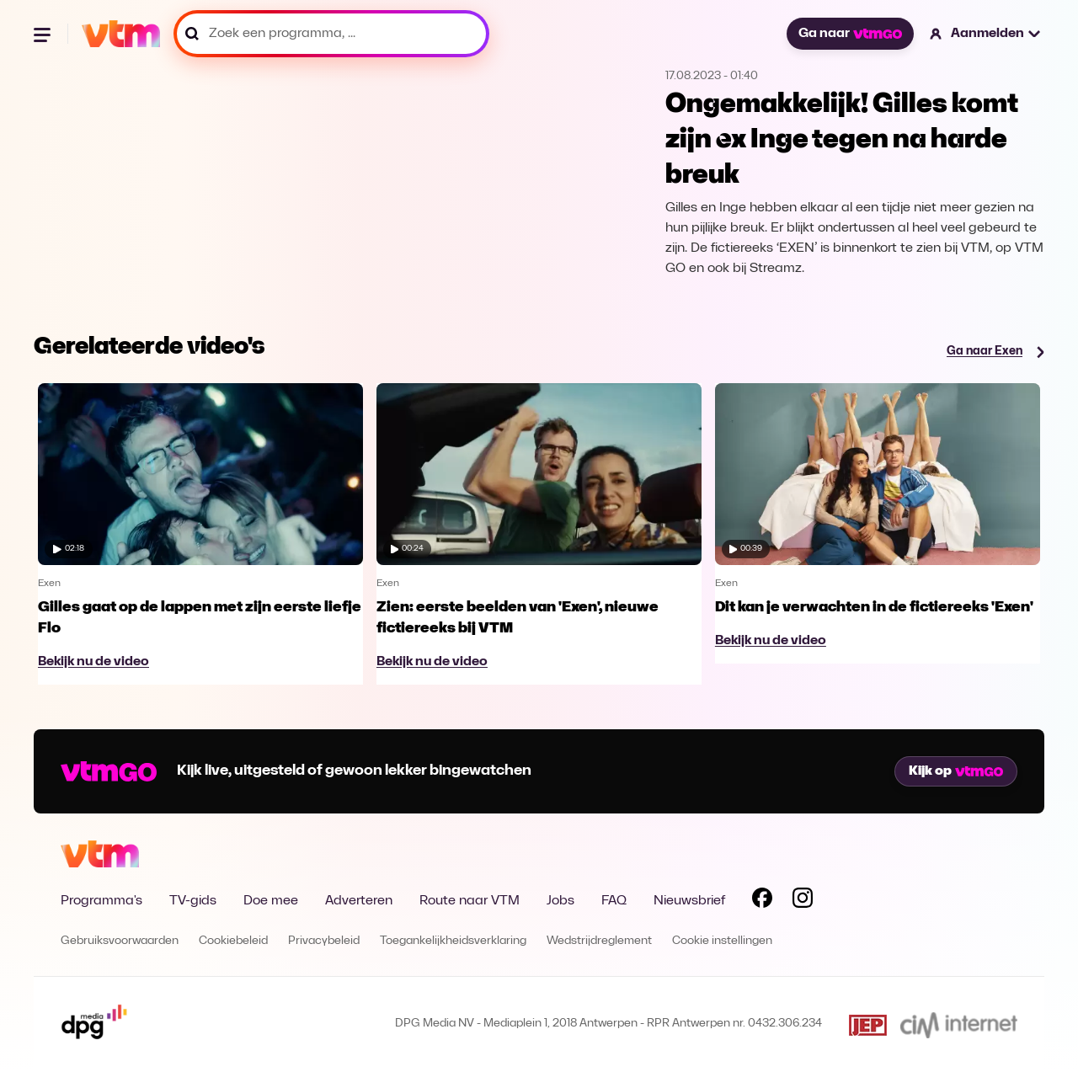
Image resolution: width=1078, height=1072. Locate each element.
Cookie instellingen (722, 941)
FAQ (614, 901)
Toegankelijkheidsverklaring (453, 941)
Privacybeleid (324, 941)
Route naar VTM (469, 901)
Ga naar (849, 33)
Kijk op (956, 771)
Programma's (101, 901)
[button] (985, 34)
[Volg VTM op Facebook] (762, 901)
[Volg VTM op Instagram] (802, 901)
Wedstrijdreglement (599, 941)
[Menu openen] (44, 34)
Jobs (560, 901)
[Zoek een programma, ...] (331, 33)
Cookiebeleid (233, 941)
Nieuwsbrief (689, 901)
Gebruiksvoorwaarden (120, 941)
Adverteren (358, 901)
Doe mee (270, 901)
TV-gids (192, 901)
